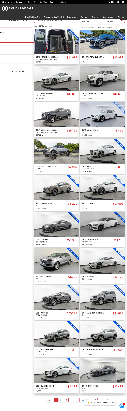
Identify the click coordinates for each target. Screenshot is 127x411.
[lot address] (61, 2)
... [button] (82, 402)
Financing (72, 17)
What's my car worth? (54, 17)
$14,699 (118, 96)
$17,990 (118, 352)
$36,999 (118, 60)
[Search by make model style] (77, 23)
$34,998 (72, 60)
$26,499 (118, 388)
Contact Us (109, 17)
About (121, 17)
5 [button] (77, 402)
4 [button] (71, 402)
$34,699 (118, 315)
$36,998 (72, 96)
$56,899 (71, 242)
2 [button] (60, 402)
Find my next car (32, 17)
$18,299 (72, 206)
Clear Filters (16, 74)
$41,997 (72, 169)
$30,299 (72, 315)
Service (85, 17)
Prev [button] (49, 402)
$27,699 (118, 169)
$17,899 (72, 352)
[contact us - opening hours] (35, 2)
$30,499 (118, 279)
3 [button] (66, 402)
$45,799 (72, 133)
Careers (95, 17)
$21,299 (72, 388)
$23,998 (118, 206)
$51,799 (118, 242)
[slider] (2, 29)
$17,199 (72, 279)
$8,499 (118, 133)
